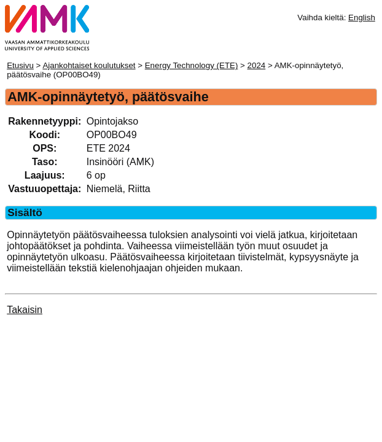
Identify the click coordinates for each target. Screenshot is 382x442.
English (361, 17)
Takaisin (24, 309)
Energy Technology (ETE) (191, 65)
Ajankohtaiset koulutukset (88, 65)
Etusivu (20, 65)
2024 (257, 65)
